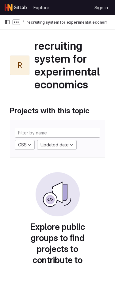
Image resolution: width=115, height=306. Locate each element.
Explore (41, 7)
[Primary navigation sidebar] (7, 22)
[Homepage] (16, 7)
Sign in (101, 7)
